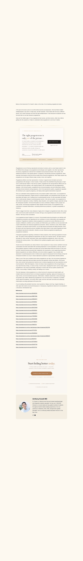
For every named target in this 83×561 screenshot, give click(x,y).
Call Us (75, 524)
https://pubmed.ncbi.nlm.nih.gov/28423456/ (26, 307)
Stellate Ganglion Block (63, 526)
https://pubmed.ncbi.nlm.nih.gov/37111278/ (26, 330)
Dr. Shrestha (6, 519)
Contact (60, 6)
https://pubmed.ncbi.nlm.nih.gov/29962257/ (26, 299)
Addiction (46, 526)
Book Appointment (76, 527)
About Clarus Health (8, 514)
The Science (54, 6)
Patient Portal (6, 527)
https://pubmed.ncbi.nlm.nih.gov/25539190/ (26, 310)
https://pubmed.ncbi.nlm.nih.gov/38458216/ (26, 293)
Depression (47, 516)
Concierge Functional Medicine (64, 538)
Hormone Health (37, 15)
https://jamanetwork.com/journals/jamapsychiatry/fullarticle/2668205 (33, 336)
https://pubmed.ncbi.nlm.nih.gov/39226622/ (26, 333)
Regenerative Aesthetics (62, 532)
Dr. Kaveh (5, 517)
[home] (10, 6)
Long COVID (47, 540)
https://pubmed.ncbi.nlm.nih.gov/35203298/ (26, 319)
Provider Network (7, 529)
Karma (5, 524)
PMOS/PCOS (47, 535)
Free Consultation (74, 6)
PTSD (45, 528)
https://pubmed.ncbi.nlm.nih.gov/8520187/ (26, 338)
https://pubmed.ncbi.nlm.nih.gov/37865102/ (26, 304)
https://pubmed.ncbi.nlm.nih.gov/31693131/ (26, 324)
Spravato (61, 517)
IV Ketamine (62, 514)
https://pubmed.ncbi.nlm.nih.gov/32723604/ (26, 341)
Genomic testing (63, 529)
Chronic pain (47, 538)
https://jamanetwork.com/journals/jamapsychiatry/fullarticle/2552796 (33, 327)
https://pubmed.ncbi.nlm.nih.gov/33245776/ (26, 344)
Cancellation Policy (8, 532)
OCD (45, 530)
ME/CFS (46, 523)
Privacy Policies (75, 535)
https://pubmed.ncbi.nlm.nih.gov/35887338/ (26, 296)
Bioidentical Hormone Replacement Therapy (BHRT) (63, 521)
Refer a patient (7, 522)
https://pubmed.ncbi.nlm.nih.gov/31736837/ (26, 321)
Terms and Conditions (76, 531)
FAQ (49, 6)
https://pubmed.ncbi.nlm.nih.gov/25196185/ (26, 302)
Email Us (75, 522)
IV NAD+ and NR (63, 535)
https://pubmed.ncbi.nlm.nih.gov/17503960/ (26, 316)
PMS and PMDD (48, 533)
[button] (23, 6)
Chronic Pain (47, 521)
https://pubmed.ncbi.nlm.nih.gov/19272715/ (26, 347)
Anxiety (46, 518)
